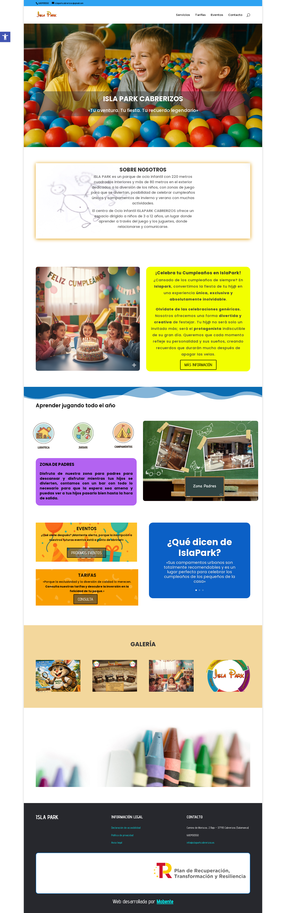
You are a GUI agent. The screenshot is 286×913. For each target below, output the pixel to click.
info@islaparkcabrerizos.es (200, 842)
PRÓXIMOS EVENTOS (86, 552)
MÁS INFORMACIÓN (198, 364)
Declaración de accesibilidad (126, 827)
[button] (5, 37)
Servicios (183, 15)
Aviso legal (116, 842)
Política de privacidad (122, 835)
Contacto (235, 15)
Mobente (165, 901)
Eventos (217, 15)
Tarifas (200, 15)
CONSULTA (85, 599)
